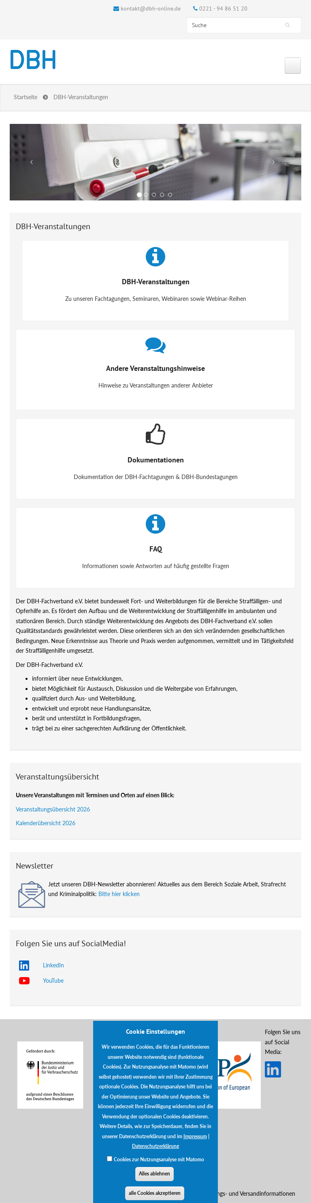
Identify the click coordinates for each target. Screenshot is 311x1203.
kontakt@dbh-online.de (151, 8)
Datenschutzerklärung (155, 1153)
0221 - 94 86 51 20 (223, 8)
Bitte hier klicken (119, 893)
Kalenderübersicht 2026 (45, 823)
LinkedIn (53, 965)
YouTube (53, 980)
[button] (31, 162)
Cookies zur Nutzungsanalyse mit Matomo (159, 1166)
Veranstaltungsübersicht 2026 (53, 809)
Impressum (195, 1143)
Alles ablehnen (154, 1180)
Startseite (25, 97)
